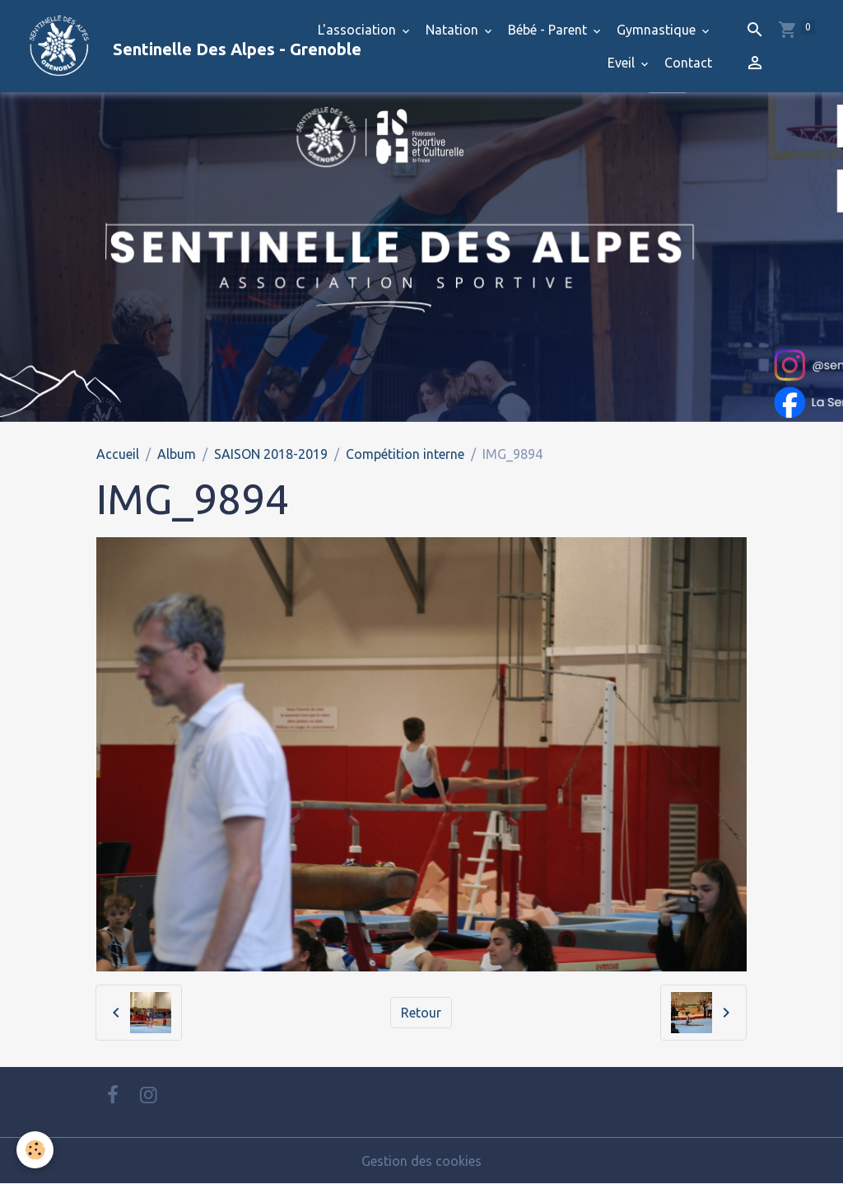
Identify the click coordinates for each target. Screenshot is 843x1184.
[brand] (152, 46)
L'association (358, 29)
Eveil (623, 62)
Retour (421, 1012)
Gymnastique (658, 29)
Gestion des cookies (421, 1161)
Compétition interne (405, 454)
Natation (454, 29)
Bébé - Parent (549, 29)
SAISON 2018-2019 (271, 454)
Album (176, 454)
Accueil (117, 454)
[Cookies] (35, 1149)
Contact (688, 62)
